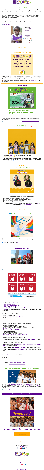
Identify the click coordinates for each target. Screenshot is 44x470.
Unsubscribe (17, 469)
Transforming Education (31, 339)
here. (18, 242)
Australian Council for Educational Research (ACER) (25, 384)
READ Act (10, 16)
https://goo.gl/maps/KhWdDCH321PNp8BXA (12, 329)
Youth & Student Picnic (19, 349)
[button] (22, 394)
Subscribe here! (22, 446)
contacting (11, 155)
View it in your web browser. (22, 443)
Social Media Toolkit (6, 24)
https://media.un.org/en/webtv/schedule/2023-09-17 (17, 364)
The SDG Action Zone (5, 354)
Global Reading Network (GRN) (11, 384)
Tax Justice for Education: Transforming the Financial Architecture (13, 316)
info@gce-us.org (34, 80)
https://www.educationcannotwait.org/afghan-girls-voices (30, 121)
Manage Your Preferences (24, 469)
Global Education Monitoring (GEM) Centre (33, 385)
